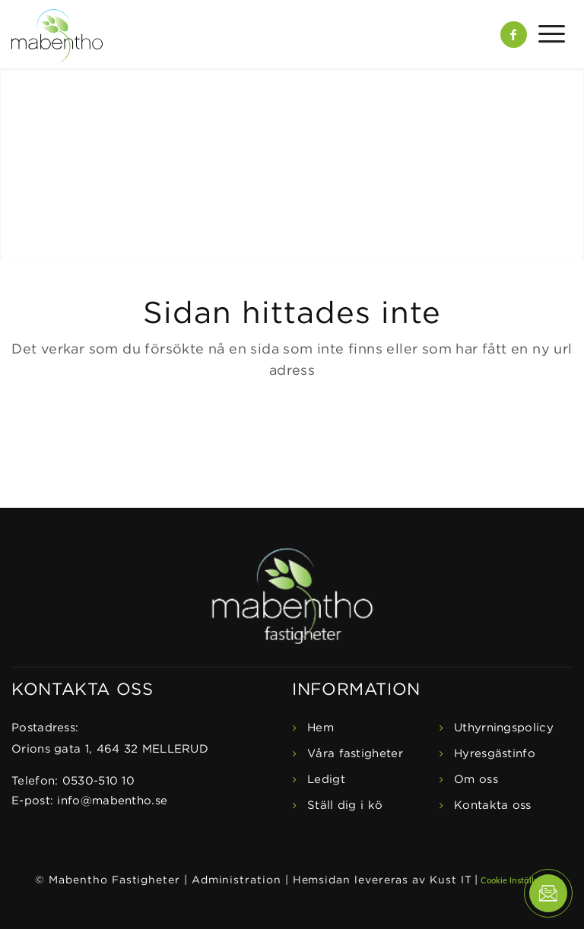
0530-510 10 (98, 781)
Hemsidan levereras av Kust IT (382, 880)
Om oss (476, 780)
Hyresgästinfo (494, 754)
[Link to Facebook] (513, 34)
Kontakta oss (493, 805)
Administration (236, 880)
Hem (320, 728)
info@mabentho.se (112, 801)
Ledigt (326, 780)
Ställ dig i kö (344, 805)
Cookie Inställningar (520, 880)
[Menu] (546, 34)
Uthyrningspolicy (504, 728)
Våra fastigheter (355, 754)
